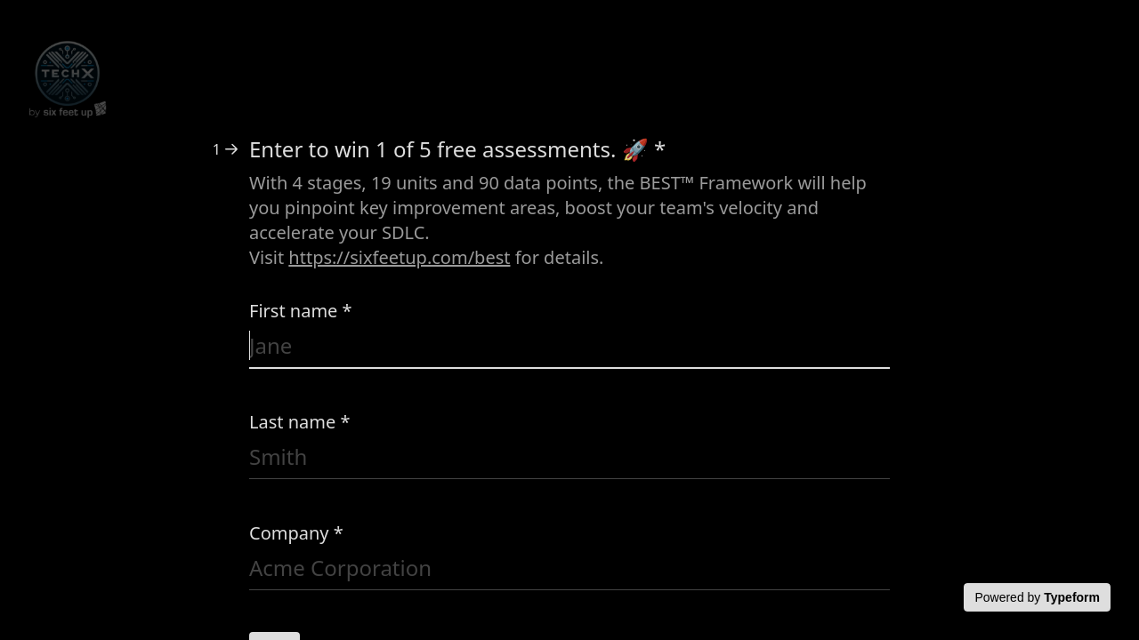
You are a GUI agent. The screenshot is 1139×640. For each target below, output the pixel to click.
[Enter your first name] (569, 349)
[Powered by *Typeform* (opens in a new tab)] (1037, 597)
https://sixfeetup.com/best (399, 257)
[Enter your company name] (569, 571)
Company (296, 533)
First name (300, 311)
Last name (300, 422)
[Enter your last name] (569, 460)
